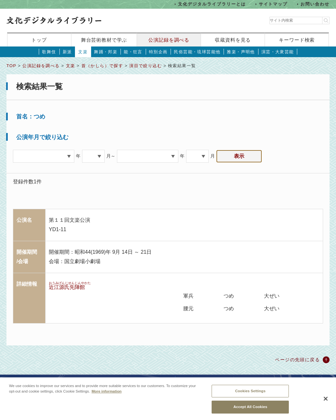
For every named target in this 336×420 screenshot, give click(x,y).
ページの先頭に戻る (297, 359)
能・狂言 (133, 51)
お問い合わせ (315, 4)
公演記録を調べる (168, 40)
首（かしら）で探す (102, 65)
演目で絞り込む (145, 65)
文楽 (83, 51)
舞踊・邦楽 (105, 51)
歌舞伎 (49, 51)
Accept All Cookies (250, 409)
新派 (67, 51)
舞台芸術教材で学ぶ (104, 40)
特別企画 (158, 51)
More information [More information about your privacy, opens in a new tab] (106, 393)
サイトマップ (273, 4)
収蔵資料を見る (233, 40)
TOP (11, 65)
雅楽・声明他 (241, 51)
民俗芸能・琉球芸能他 (197, 51)
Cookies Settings (250, 392)
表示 (239, 156)
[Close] (326, 400)
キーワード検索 (297, 40)
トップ (39, 40)
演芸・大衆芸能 (277, 51)
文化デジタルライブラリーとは (212, 4)
